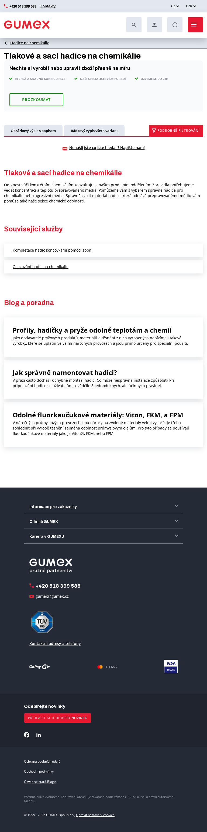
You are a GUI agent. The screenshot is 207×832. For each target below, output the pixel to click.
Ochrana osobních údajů (42, 761)
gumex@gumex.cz (52, 596)
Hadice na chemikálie (29, 42)
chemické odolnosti (66, 201)
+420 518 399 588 (22, 6)
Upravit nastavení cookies (95, 815)
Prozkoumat (36, 99)
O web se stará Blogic (40, 781)
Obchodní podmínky (39, 771)
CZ (173, 6)
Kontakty (48, 6)
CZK (189, 6)
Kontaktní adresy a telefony (55, 643)
